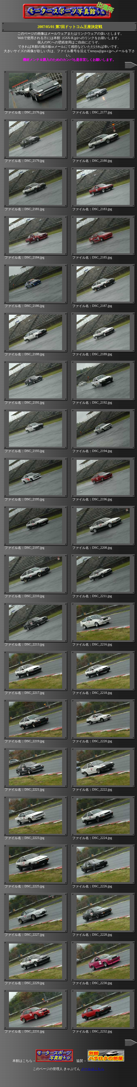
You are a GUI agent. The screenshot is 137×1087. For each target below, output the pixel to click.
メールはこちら (92, 1069)
